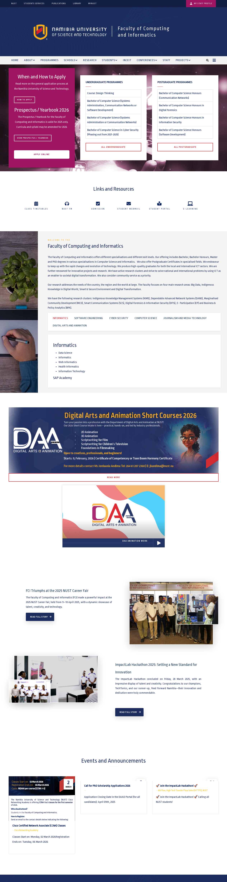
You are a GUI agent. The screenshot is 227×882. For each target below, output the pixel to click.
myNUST (92, 3)
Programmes (49, 60)
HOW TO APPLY (24, 100)
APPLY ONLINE (42, 154)
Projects (183, 60)
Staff (166, 60)
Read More (113, 477)
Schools (71, 60)
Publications (59, 3)
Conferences (147, 60)
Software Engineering (88, 318)
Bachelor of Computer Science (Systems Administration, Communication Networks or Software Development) (112, 105)
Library (77, 3)
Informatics (60, 318)
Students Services (34, 3)
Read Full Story (39, 672)
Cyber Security (118, 318)
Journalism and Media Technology (185, 318)
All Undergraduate (113, 147)
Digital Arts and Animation (70, 325)
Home (15, 60)
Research (90, 60)
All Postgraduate (185, 147)
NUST (14, 3)
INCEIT (127, 60)
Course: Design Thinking (100, 93)
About (29, 60)
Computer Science (146, 318)
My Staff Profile (201, 3)
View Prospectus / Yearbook (32, 138)
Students (110, 60)
